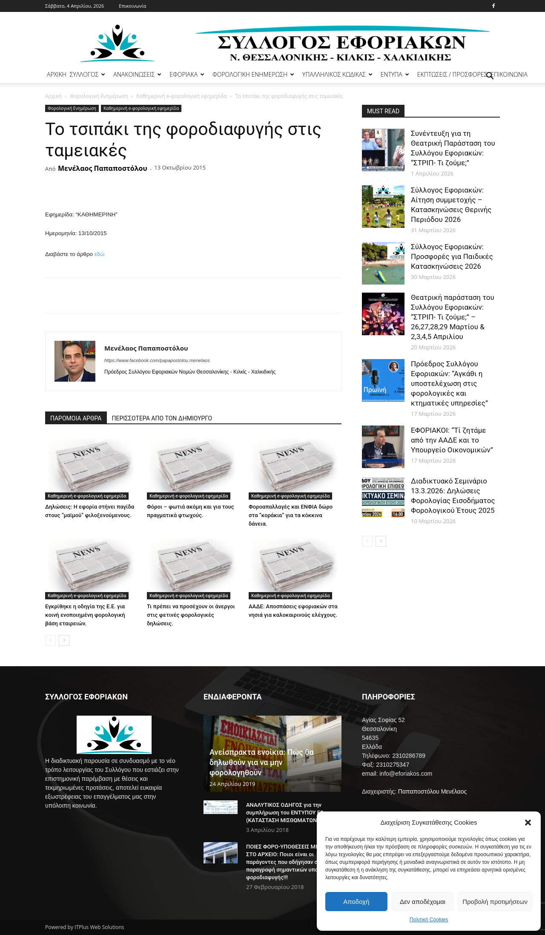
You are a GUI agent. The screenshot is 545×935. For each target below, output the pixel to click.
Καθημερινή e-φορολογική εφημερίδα (181, 96)
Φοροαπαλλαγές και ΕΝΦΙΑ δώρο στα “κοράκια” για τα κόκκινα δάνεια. (291, 515)
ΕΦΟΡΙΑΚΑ (186, 74)
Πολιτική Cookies (429, 920)
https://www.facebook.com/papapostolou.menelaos (157, 360)
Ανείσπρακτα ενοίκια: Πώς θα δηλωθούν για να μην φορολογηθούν (261, 762)
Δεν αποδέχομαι (422, 901)
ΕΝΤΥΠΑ (395, 74)
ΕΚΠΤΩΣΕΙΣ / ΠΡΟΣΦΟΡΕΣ (452, 74)
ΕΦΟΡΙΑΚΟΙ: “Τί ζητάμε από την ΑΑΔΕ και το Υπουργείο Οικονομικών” (452, 440)
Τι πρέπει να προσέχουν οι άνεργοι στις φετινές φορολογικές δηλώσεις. (191, 615)
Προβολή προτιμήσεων (495, 901)
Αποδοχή (356, 901)
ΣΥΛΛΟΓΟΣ (88, 74)
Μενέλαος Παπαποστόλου (102, 168)
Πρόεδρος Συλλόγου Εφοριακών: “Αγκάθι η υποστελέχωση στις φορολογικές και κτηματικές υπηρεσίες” (449, 383)
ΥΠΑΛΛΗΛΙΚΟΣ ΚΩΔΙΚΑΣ (337, 74)
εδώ (100, 254)
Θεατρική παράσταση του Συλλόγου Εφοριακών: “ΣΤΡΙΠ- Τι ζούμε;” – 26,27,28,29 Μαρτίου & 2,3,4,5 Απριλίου (452, 317)
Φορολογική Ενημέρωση (99, 96)
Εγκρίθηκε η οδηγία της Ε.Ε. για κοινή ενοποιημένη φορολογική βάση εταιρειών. (85, 615)
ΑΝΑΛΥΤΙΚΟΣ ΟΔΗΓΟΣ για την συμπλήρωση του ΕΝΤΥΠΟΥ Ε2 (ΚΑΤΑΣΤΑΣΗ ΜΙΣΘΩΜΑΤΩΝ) (285, 812)
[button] (528, 822)
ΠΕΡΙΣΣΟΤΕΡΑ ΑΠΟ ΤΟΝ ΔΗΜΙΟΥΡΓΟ (162, 418)
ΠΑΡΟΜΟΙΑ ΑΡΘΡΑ (76, 418)
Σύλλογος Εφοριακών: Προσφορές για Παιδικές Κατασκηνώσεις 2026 (452, 256)
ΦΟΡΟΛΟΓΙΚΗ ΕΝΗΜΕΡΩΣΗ (253, 74)
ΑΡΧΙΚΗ (56, 74)
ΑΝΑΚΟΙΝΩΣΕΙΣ (137, 74)
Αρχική (53, 96)
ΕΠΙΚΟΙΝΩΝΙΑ (509, 74)
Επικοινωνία (132, 6)
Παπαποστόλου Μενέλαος (432, 791)
